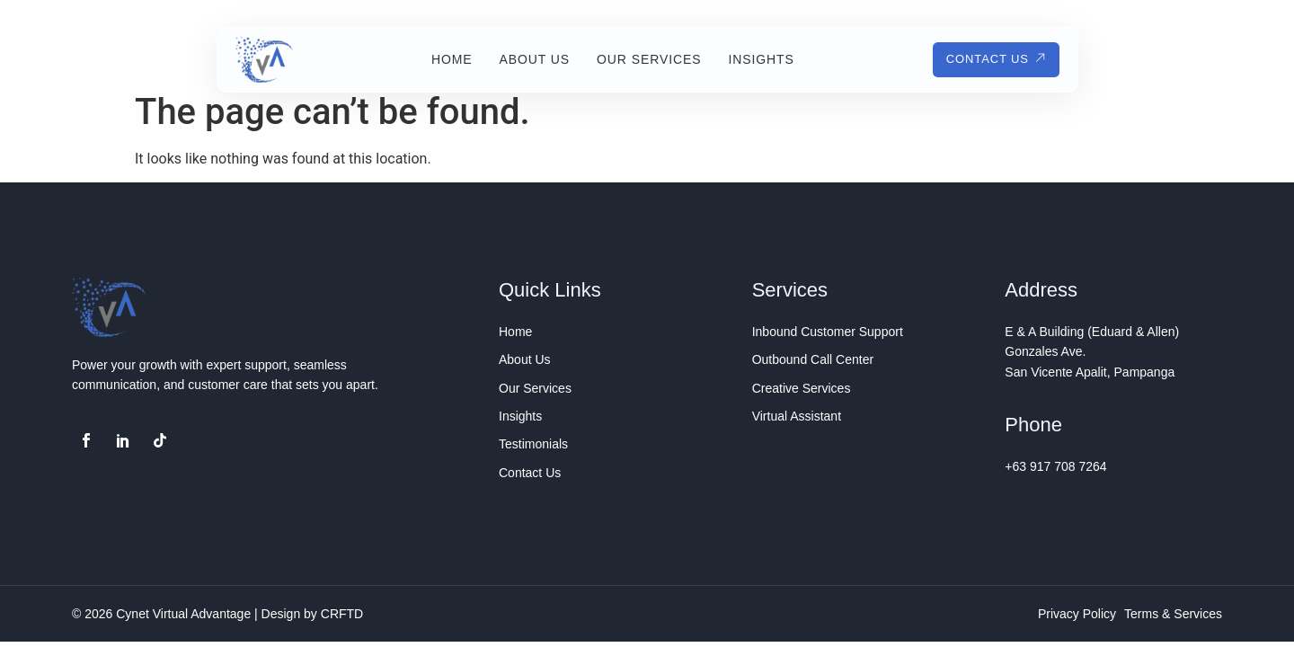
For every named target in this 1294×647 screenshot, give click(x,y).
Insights (752, 59)
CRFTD (342, 614)
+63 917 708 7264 (1055, 466)
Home (444, 59)
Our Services (641, 59)
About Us (526, 59)
